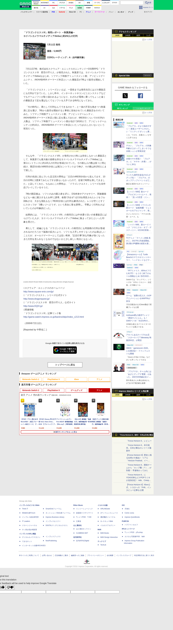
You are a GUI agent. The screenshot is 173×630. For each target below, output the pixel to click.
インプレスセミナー (53, 521)
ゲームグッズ (76, 390)
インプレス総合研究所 (30, 517)
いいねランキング (143, 108)
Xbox (76, 379)
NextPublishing (51, 541)
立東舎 (78, 521)
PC (81, 12)
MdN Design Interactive (109, 537)
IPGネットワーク (128, 529)
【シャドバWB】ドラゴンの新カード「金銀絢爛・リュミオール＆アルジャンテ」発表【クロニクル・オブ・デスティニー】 (138, 210)
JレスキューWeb (106, 521)
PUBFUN (125, 521)
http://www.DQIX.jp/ (33, 306)
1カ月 (148, 35)
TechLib (103, 545)
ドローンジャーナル (29, 525)
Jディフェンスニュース (109, 513)
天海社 (127, 509)
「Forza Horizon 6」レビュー (139, 441)
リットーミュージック (84, 509)
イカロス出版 (103, 505)
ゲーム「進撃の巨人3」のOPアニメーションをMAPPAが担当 (138, 298)
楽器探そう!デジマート (84, 513)
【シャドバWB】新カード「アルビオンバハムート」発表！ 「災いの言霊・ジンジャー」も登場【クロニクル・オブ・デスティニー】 (138, 197)
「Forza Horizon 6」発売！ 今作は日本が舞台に (136, 435)
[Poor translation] (10, 587)
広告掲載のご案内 (61, 555)
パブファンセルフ (131, 525)
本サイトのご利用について (29, 555)
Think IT (25, 509)
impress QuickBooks (132, 517)
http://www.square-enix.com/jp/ (38, 291)
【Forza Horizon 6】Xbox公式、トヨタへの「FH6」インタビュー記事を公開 (138, 487)
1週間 (138, 35)
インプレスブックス (53, 537)
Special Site (124, 75)
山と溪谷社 (77, 525)
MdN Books (104, 533)
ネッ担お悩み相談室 (29, 530)
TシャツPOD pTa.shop (134, 532)
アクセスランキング (127, 32)
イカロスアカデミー (107, 525)
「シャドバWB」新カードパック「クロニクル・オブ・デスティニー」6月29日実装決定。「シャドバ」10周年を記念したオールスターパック (139, 230)
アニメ (99, 379)
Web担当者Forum (28, 513)
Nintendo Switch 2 (30, 379)
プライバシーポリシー (95, 555)
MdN (99, 530)
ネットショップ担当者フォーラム (58, 513)
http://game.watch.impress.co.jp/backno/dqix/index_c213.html (53, 317)
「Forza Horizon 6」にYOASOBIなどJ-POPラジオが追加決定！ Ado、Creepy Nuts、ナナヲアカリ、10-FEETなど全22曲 (138, 480)
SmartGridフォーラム (54, 509)
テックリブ (102, 541)
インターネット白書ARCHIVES (33, 546)
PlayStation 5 (54, 379)
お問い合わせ (47, 555)
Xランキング (124, 105)
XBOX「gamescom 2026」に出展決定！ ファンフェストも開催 (138, 351)
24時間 (127, 35)
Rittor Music (78, 505)
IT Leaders (26, 521)
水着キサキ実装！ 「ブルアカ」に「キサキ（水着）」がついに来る (138, 161)
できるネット (27, 541)
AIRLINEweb (105, 509)
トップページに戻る (65, 365)
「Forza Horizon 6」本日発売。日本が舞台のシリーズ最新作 (138, 448)
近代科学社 (77, 537)
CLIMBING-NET (82, 533)
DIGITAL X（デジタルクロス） (57, 525)
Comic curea (129, 513)
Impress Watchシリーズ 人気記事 (134, 391)
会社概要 (110, 555)
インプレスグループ (123, 555)
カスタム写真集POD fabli (135, 537)
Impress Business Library (55, 517)
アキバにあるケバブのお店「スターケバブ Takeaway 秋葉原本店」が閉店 (138, 337)
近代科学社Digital (82, 541)
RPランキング (122, 108)
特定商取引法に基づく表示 (144, 555)
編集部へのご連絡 (77, 555)
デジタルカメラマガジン (31, 537)
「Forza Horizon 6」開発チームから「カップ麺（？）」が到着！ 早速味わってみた (139, 468)
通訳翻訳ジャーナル (107, 517)
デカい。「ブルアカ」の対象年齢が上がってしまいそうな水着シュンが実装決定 (138, 148)
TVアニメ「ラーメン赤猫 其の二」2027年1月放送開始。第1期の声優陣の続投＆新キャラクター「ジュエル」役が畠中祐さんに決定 (138, 243)
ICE (123, 505)
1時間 (117, 35)
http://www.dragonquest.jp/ (36, 299)
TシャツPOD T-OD (83, 517)
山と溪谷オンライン (83, 529)
